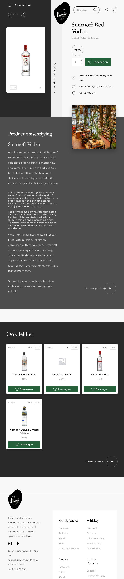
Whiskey (93, 520)
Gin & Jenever (68, 520)
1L (89, 38)
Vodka (63, 559)
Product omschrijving (54, 75)
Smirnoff (95, 38)
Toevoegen (100, 62)
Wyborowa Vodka (62, 374)
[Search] (95, 10)
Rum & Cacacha (92, 561)
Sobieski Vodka (100, 374)
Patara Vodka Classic (24, 374)
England (75, 38)
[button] (24, 389)
